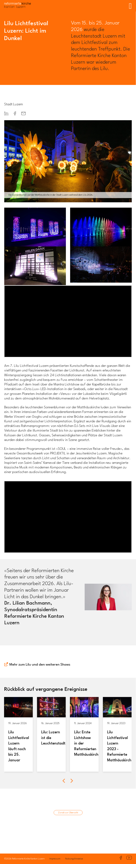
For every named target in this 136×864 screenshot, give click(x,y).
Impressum (54, 859)
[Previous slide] (64, 780)
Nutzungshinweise (74, 859)
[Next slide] (71, 780)
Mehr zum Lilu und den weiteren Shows (39, 664)
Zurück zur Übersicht (68, 813)
